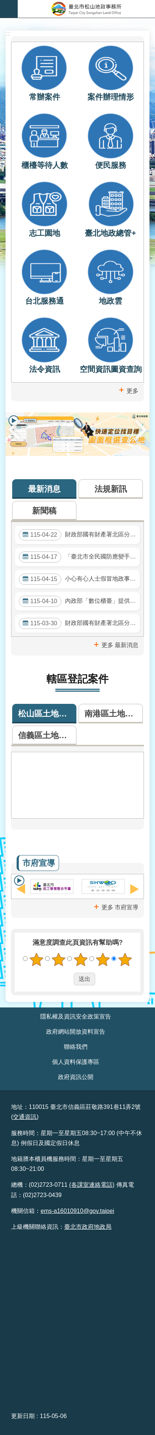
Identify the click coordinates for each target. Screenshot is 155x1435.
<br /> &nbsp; (77, 1321)
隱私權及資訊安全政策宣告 (75, 1016)
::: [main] (8, 34)
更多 (132, 391)
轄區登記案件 (77, 679)
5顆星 (125, 959)
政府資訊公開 (75, 1077)
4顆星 (103, 959)
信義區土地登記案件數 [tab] (47, 735)
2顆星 (59, 959)
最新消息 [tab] (44, 489)
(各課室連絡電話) (91, 1185)
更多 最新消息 (119, 645)
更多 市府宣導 (119, 907)
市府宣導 (39, 863)
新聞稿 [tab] (44, 510)
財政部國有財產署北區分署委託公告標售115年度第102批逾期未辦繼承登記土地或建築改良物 (79, 623)
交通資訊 (25, 1117)
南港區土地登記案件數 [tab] (114, 713)
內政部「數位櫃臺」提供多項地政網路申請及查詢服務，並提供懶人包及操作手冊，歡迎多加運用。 (79, 601)
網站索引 (9, 9)
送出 (67, 979)
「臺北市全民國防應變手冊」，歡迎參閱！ (79, 557)
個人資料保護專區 (75, 1062)
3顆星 (81, 959)
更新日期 (23, 1416)
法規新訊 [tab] (110, 489)
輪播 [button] (19, 880)
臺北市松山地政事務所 (86, 9)
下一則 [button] (140, 430)
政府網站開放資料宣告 (75, 1031)
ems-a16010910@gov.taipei (77, 1211)
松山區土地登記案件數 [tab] (47, 713)
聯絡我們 (75, 1047)
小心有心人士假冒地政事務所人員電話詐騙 (79, 579)
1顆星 (37, 959)
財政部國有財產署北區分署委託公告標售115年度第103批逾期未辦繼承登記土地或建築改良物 (79, 534)
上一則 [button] (14, 430)
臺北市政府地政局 (87, 1227)
